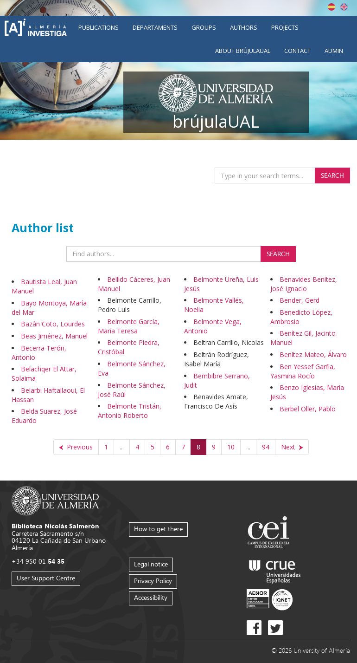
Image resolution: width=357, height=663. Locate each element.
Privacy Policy (153, 580)
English (344, 7)
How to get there (158, 528)
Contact (297, 50)
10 (231, 446)
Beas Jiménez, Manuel (54, 336)
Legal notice (151, 563)
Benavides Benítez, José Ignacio (303, 284)
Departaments (155, 27)
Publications (98, 27)
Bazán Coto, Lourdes (53, 323)
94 (265, 446)
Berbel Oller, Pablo (308, 408)
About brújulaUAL (242, 50)
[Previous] (76, 447)
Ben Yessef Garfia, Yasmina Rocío (302, 371)
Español (331, 7)
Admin (334, 50)
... (122, 446)
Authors (243, 27)
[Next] (292, 447)
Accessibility (150, 597)
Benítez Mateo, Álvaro (313, 354)
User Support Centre (46, 577)
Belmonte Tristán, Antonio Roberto (129, 411)
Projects (285, 27)
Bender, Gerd (299, 300)
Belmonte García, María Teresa (128, 326)
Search (332, 175)
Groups (203, 27)
